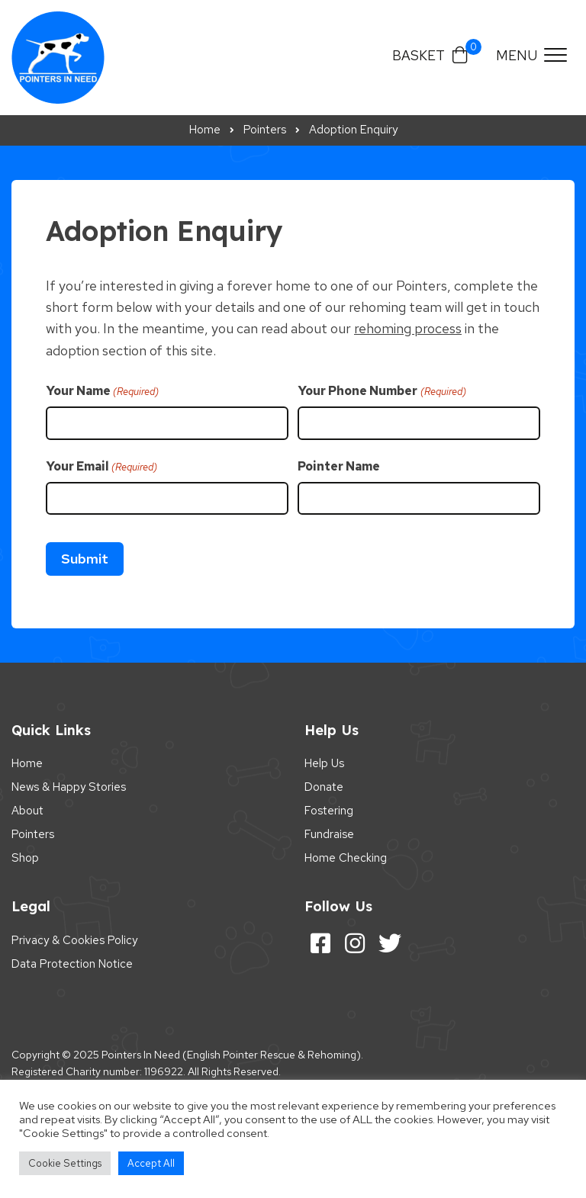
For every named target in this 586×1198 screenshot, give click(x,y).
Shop (25, 858)
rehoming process (408, 328)
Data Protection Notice (72, 964)
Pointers (32, 834)
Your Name (102, 391)
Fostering (328, 810)
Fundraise (329, 834)
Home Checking (345, 858)
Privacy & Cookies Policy (74, 940)
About (27, 810)
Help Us (324, 763)
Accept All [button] (151, 1163)
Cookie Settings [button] (64, 1163)
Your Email (101, 466)
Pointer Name (339, 466)
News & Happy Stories (68, 787)
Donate (323, 787)
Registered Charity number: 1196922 (97, 1071)
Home (27, 763)
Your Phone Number (381, 391)
